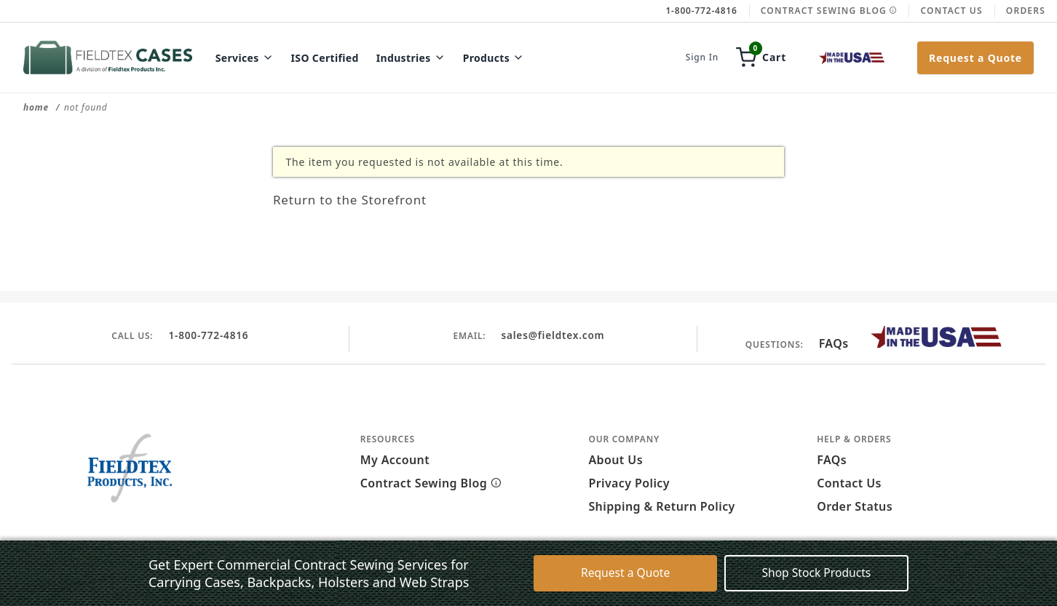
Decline (763, 583)
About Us (615, 460)
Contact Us (951, 10)
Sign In (702, 57)
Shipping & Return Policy (661, 506)
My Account (394, 460)
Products (494, 58)
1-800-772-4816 (208, 335)
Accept (698, 583)
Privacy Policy (629, 483)
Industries (411, 58)
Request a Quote (975, 58)
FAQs (834, 343)
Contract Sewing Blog (829, 10)
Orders (1025, 10)
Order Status (854, 506)
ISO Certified (325, 58)
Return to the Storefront (365, 198)
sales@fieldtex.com (552, 335)
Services (244, 58)
